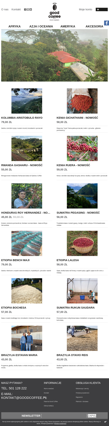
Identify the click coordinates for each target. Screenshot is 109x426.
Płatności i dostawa (82, 401)
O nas (4, 9)
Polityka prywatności (82, 393)
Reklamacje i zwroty (82, 388)
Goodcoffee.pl (54, 11)
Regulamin (79, 397)
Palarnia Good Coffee (51, 401)
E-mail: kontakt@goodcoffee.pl (24, 396)
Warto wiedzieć (49, 388)
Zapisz (92, 415)
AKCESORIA (94, 26)
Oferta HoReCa (48, 406)
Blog (45, 397)
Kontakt (16, 9)
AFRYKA (14, 26)
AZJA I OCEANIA (41, 26)
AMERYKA (67, 26)
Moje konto (85, 9)
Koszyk (102, 9)
